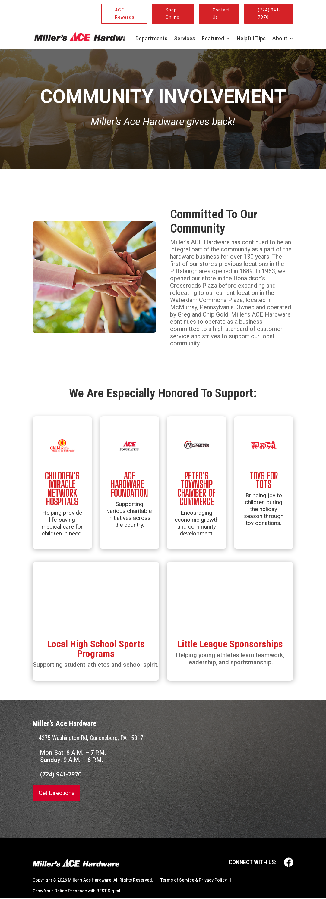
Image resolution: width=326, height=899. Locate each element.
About (279, 39)
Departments (151, 39)
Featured (213, 39)
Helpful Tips (251, 39)
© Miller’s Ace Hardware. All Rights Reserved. (103, 880)
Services (184, 39)
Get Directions (58, 793)
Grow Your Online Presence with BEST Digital (76, 890)
